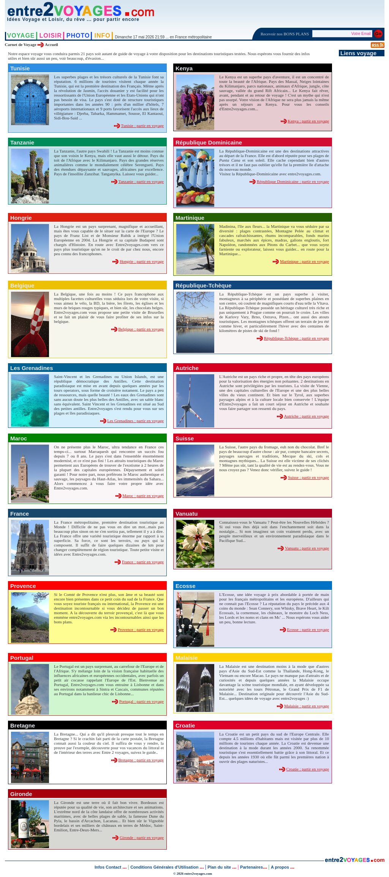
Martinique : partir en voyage (304, 261)
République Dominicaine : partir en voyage (293, 181)
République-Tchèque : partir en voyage (296, 338)
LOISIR (51, 35)
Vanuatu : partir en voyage (307, 548)
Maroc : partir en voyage (143, 495)
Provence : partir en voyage (141, 629)
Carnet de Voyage (20, 44)
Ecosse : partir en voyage (308, 629)
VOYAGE (21, 35)
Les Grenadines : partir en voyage (135, 420)
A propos (280, 867)
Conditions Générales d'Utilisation (164, 867)
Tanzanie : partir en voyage (141, 181)
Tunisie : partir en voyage (142, 125)
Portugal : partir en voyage (141, 701)
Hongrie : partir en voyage (142, 261)
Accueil (51, 44)
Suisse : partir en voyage (308, 477)
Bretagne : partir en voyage (141, 760)
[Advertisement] (361, 170)
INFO (102, 35)
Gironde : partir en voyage (142, 837)
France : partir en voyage (143, 561)
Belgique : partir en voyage (141, 329)
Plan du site (219, 867)
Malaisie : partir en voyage (306, 706)
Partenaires (251, 867)
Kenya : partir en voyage (308, 121)
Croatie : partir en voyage (307, 769)
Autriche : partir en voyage (306, 416)
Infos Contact (108, 867)
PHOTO (78, 35)
